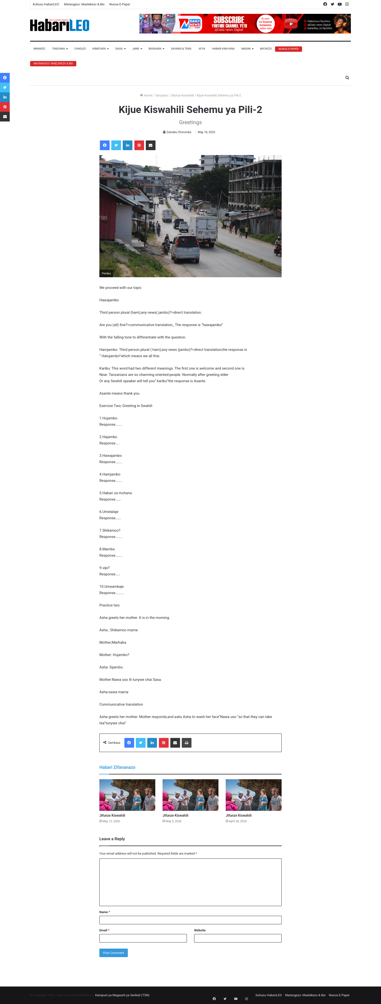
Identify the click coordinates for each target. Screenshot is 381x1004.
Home (146, 95)
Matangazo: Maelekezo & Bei (84, 4)
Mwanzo (39, 48)
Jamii (135, 48)
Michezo (266, 48)
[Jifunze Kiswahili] (127, 795)
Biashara (155, 48)
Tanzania (58, 48)
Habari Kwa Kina (223, 48)
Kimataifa (99, 48)
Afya (202, 48)
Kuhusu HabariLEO (46, 4)
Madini (246, 48)
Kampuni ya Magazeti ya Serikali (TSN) (122, 995)
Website (200, 930)
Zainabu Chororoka (178, 132)
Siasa (119, 48)
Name (104, 912)
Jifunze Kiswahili (182, 95)
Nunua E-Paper (119, 4)
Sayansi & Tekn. (181, 48)
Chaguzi (80, 48)
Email (104, 930)
